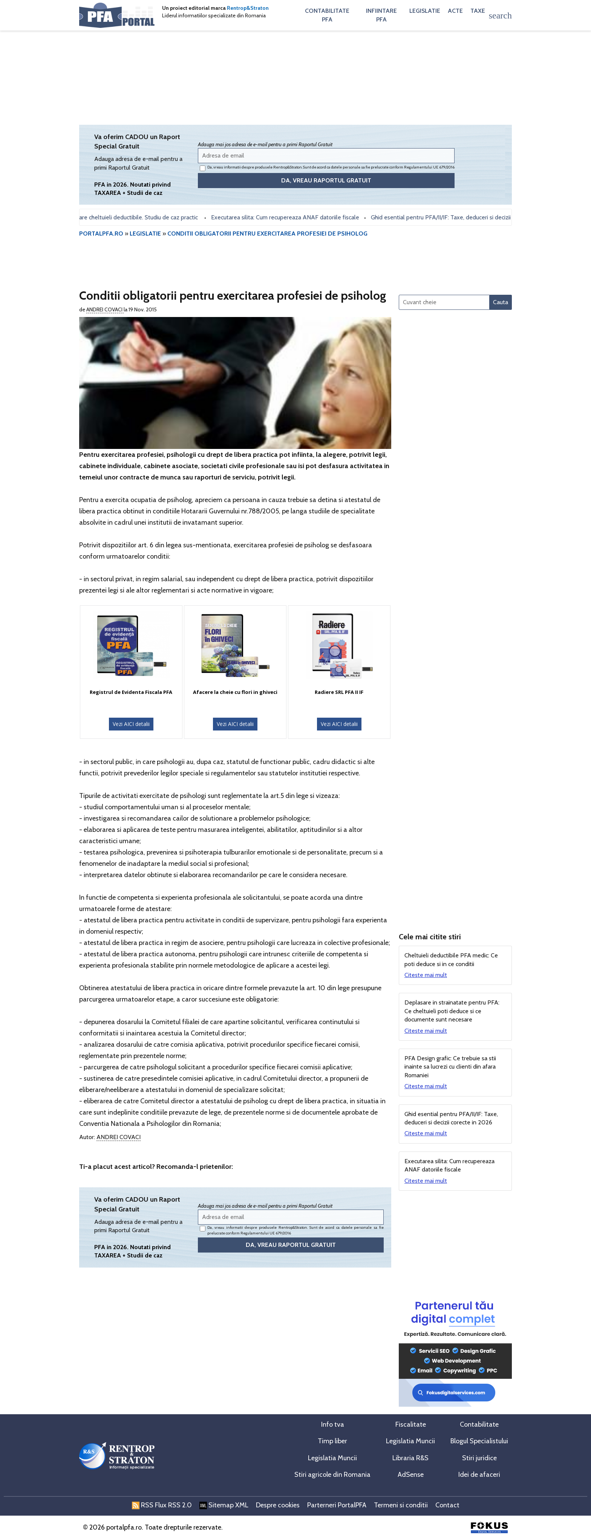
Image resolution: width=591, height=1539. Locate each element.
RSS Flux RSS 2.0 (162, 1505)
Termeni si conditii (401, 1505)
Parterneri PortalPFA (336, 1505)
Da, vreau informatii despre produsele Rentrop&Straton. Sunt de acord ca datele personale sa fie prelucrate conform (327, 168)
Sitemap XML (223, 1505)
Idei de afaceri (479, 1474)
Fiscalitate (410, 1424)
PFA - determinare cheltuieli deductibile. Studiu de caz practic (123, 217)
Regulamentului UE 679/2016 (429, 167)
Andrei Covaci (105, 309)
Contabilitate (479, 1424)
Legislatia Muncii (410, 1441)
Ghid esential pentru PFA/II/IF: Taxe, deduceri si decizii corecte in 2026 (466, 217)
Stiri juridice (479, 1458)
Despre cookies (278, 1505)
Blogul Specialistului (479, 1441)
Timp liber (332, 1441)
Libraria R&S (410, 1458)
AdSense (411, 1474)
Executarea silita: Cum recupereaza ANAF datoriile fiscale (289, 217)
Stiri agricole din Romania (332, 1474)
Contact (447, 1505)
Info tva (332, 1424)
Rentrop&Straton (248, 8)
